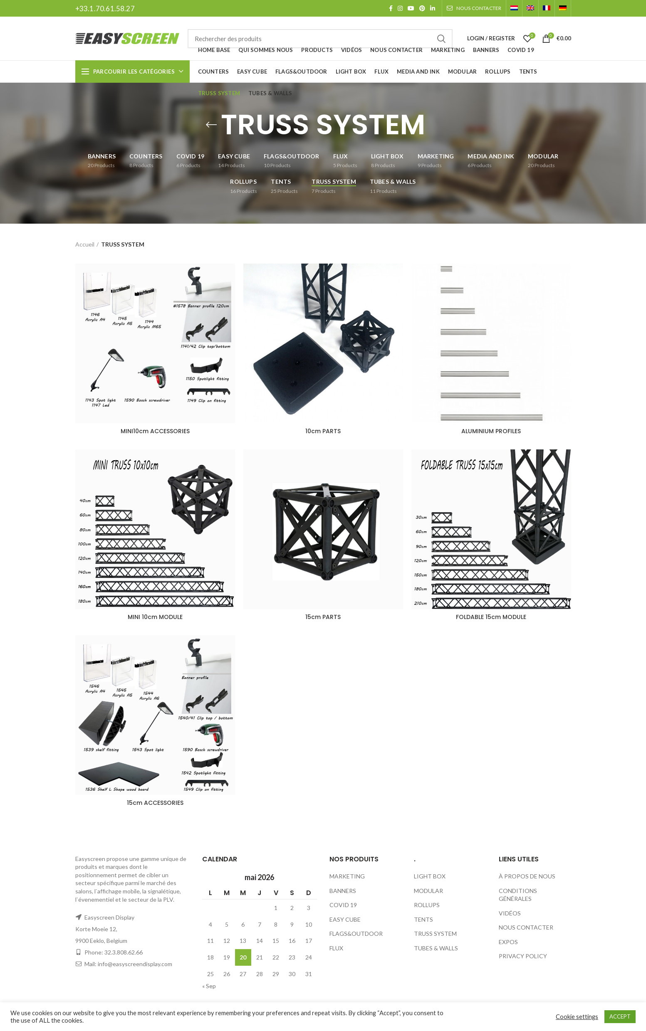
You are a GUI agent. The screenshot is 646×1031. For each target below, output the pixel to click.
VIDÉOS (510, 913)
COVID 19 (343, 904)
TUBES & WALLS (436, 948)
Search (441, 38)
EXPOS (508, 941)
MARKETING (347, 876)
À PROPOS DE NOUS (527, 876)
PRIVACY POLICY (523, 955)
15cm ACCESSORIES (155, 803)
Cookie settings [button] (577, 1016)
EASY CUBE (345, 919)
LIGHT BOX (430, 876)
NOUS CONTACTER (526, 927)
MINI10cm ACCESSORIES (155, 431)
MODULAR (428, 890)
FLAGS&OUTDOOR (356, 933)
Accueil (84, 244)
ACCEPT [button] (620, 1016)
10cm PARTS (323, 431)
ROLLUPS (427, 904)
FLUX (336, 948)
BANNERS (342, 890)
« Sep (209, 985)
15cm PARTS (323, 617)
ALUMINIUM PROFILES (491, 431)
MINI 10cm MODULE (155, 617)
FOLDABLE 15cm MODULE (491, 617)
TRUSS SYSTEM (435, 933)
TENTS (423, 919)
